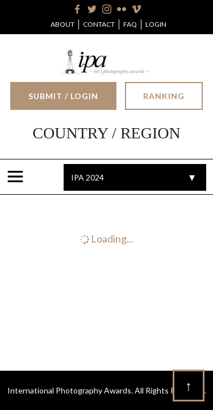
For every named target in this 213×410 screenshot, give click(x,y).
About (62, 24)
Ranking (164, 96)
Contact (99, 24)
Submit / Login (63, 96)
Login (155, 24)
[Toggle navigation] (17, 177)
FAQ (130, 24)
